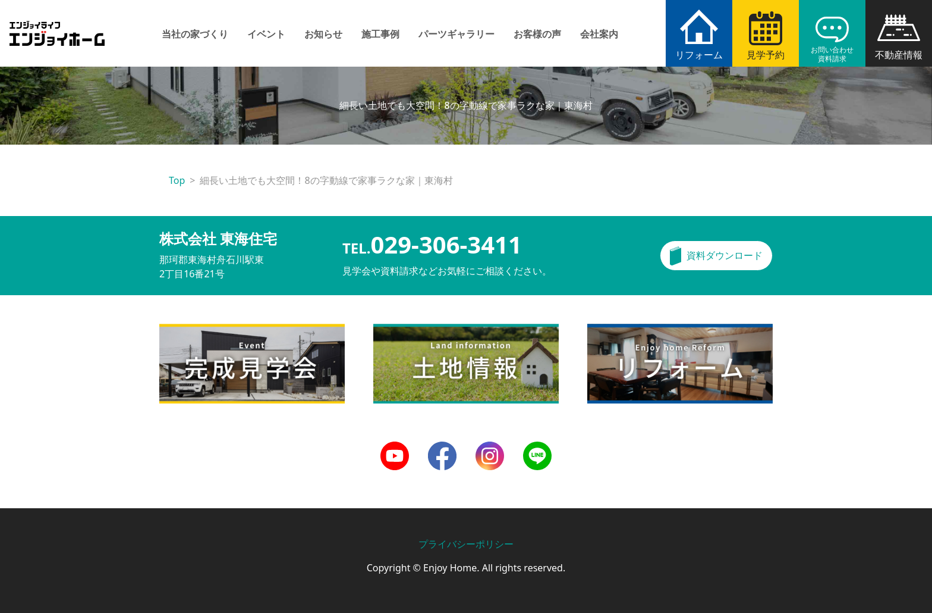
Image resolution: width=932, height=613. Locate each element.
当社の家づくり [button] (195, 33)
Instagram (490, 448)
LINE (533, 448)
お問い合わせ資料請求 (832, 54)
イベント (266, 33)
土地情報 (392, 330)
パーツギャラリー (456, 33)
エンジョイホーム (57, 26)
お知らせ (323, 33)
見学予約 (766, 54)
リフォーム (699, 54)
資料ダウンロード (725, 255)
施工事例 (380, 33)
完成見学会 (183, 330)
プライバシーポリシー (466, 544)
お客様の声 (537, 33)
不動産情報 (898, 54)
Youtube (394, 448)
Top (177, 180)
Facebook (442, 448)
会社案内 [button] (599, 33)
